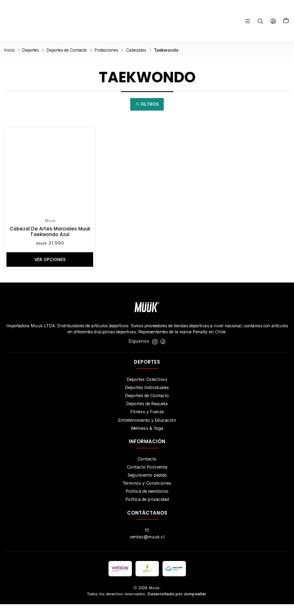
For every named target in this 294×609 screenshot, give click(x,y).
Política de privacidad (147, 504)
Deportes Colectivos (147, 384)
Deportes (30, 50)
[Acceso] (274, 21)
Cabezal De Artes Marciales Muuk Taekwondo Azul (50, 233)
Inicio (9, 50)
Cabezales (136, 50)
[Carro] (286, 21)
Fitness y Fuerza (147, 416)
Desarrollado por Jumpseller (177, 598)
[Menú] (251, 21)
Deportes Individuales (147, 392)
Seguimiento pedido (147, 480)
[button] (147, 104)
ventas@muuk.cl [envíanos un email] (147, 538)
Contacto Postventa (147, 472)
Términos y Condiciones (147, 488)
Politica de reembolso (147, 496)
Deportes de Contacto (66, 50)
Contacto (147, 463)
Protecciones (106, 50)
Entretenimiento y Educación (147, 424)
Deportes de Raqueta (147, 408)
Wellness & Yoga (147, 433)
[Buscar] (263, 21)
